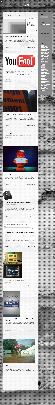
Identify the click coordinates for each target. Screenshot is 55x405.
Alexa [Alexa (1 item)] (47, 47)
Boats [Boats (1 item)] (42, 50)
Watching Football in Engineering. (14, 280)
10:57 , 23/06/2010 (30, 285)
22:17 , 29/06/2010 (30, 84)
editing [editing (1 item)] (46, 58)
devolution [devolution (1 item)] (47, 55)
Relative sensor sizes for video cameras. (16, 36)
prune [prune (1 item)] (42, 73)
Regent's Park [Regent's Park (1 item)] (43, 75)
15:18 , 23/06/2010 (30, 246)
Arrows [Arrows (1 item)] (48, 49)
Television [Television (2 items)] (43, 84)
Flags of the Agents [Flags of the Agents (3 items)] (44, 61)
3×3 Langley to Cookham (44, 36)
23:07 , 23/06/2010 (30, 184)
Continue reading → (8, 81)
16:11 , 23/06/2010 (30, 216)
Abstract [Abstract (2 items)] (42, 47)
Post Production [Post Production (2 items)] (44, 72)
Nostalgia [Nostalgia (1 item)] (42, 67)
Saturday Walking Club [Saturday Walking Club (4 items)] (45, 81)
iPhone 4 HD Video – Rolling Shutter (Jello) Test (18, 114)
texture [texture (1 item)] (47, 84)
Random (7, 47)
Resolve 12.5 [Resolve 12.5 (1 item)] (43, 78)
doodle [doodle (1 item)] (42, 58)
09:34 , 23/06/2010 (30, 377)
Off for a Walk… (42, 38)
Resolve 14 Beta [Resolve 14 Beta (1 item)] (43, 79)
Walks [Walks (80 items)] (43, 90)
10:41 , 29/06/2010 (30, 125)
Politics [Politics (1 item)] (46, 70)
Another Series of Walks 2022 (44, 33)
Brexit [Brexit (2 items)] (42, 52)
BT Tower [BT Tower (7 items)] (47, 52)
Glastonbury (8, 365)
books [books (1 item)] (46, 50)
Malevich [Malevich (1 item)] (42, 64)
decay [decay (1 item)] (42, 55)
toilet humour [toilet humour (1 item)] (43, 87)
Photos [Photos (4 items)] (42, 70)
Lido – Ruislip (9, 133)
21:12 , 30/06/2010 (30, 47)
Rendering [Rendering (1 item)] (43, 76)
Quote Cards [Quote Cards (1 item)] (47, 73)
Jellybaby (8, 174)
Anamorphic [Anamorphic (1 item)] (43, 49)
